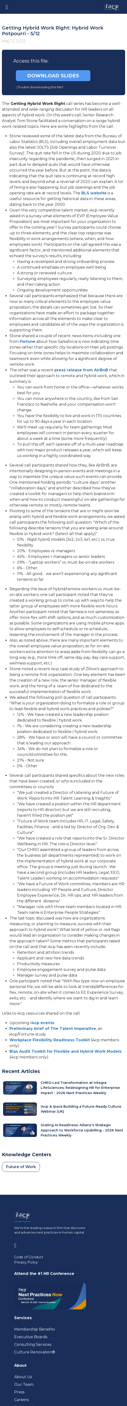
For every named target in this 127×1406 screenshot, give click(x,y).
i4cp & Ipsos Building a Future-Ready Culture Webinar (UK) (81, 1109)
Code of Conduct (28, 1257)
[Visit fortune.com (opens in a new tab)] (27, 341)
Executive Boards (30, 1337)
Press (19, 1392)
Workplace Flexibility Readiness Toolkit (49, 1040)
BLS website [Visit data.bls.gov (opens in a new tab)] (94, 193)
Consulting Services (32, 1344)
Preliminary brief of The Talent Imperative (52, 1028)
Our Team (24, 1384)
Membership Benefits (34, 1329)
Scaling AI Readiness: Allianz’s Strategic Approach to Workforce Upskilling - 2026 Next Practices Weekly (82, 1130)
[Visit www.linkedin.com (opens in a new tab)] (17, 1244)
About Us (23, 1377)
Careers (21, 1399)
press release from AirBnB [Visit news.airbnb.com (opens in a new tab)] (81, 370)
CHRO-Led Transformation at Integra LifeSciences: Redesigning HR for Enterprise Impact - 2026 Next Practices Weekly (80, 1088)
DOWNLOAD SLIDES (53, 76)
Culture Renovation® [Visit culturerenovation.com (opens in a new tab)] (34, 1352)
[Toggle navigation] (7, 7)
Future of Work (21, 1167)
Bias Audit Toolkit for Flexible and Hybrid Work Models (65, 1051)
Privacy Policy (26, 1262)
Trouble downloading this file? (40, 87)
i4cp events (42, 1023)
